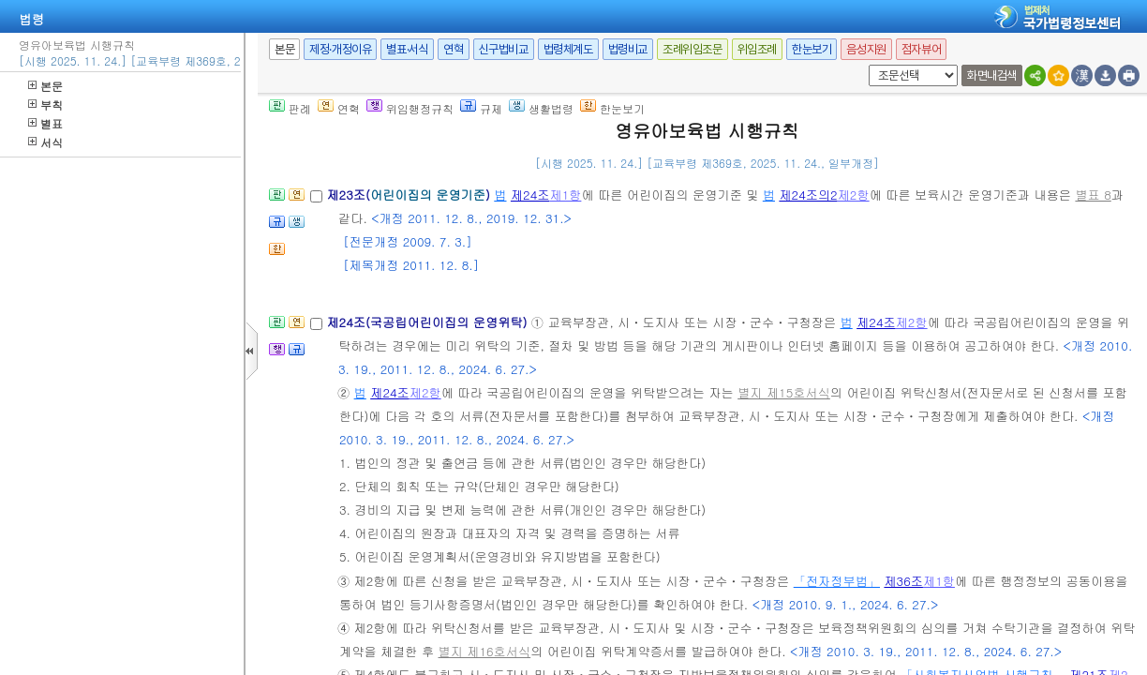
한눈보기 (811, 49)
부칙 (45, 104)
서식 (45, 142)
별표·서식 (407, 49)
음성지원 (866, 49)
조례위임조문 (692, 49)
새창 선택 (865, 65)
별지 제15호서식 (783, 392)
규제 (481, 108)
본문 (45, 86)
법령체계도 (568, 49)
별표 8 (1092, 194)
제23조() (410, 194)
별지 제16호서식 (485, 651)
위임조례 (757, 49)
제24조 (530, 194)
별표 (45, 123)
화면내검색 (992, 75)
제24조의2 (808, 194)
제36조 (903, 581)
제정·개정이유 (340, 49)
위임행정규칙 (410, 108)
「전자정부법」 (837, 581)
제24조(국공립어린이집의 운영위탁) (428, 322)
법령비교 (628, 49)
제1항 (565, 194)
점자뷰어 (921, 49)
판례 (290, 108)
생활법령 (541, 108)
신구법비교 (504, 49)
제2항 (854, 194)
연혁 (453, 49)
